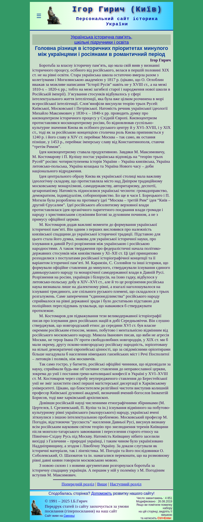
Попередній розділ (78, 484)
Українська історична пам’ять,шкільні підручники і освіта (101, 39)
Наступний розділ (125, 484)
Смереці (69, 515)
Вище (102, 484)
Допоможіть (101, 493)
